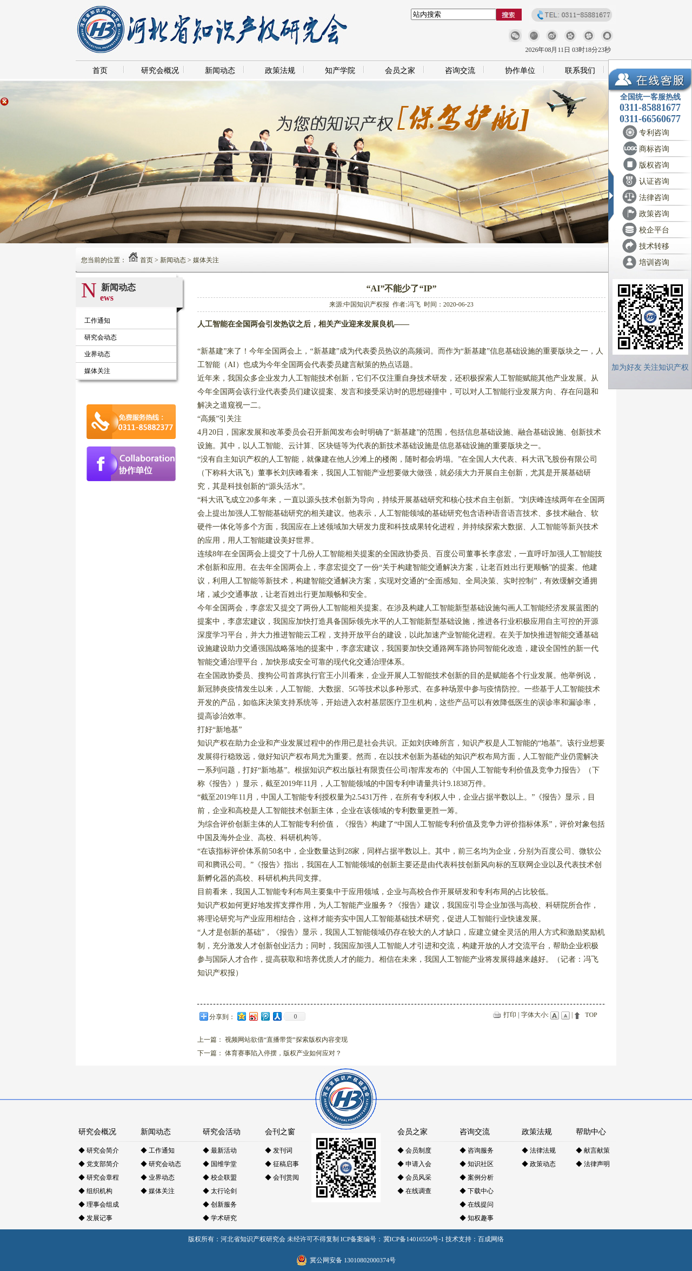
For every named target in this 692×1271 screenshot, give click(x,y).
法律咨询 (654, 198)
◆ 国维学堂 (220, 1164)
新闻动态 (220, 70)
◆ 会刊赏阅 (282, 1177)
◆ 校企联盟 (220, 1177)
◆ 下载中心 (477, 1191)
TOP (591, 1015)
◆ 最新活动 (220, 1150)
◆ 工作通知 (158, 1150)
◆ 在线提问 (477, 1204)
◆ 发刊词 (278, 1150)
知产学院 (340, 70)
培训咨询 (654, 262)
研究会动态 (100, 337)
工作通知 (97, 320)
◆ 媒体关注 (158, 1191)
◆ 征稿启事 (282, 1164)
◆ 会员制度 (414, 1150)
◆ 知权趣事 (477, 1218)
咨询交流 (460, 70)
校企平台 (654, 230)
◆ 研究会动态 (161, 1164)
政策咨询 (654, 214)
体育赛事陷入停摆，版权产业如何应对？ (283, 1053)
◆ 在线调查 (414, 1191)
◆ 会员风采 (414, 1177)
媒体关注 (206, 260)
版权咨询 (654, 165)
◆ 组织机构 (95, 1191)
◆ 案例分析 (477, 1177)
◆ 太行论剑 (220, 1191)
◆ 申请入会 (414, 1164)
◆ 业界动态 (158, 1177)
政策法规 (280, 70)
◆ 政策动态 (539, 1164)
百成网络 (491, 1239)
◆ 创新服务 (220, 1204)
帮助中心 (591, 1132)
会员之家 (400, 70)
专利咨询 (654, 133)
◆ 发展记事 (95, 1218)
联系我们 (580, 70)
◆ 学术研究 (220, 1218)
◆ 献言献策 (593, 1150)
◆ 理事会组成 (98, 1204)
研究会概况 (160, 70)
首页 (100, 70)
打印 (509, 1015)
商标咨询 (654, 149)
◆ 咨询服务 (477, 1150)
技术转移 (654, 246)
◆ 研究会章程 (98, 1177)
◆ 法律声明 (593, 1164)
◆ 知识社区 (477, 1164)
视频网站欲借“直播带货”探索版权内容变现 (286, 1039)
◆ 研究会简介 (98, 1150)
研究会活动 (222, 1132)
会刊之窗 (280, 1132)
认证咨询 (654, 181)
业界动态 (97, 354)
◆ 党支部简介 (98, 1164)
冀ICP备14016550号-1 (413, 1239)
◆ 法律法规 (539, 1150)
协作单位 (520, 70)
